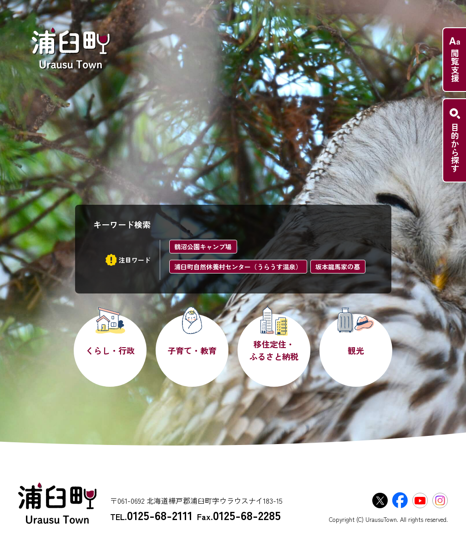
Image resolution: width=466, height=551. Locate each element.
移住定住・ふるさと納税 (274, 350)
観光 (356, 350)
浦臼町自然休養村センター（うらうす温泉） (238, 266)
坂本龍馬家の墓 (337, 266)
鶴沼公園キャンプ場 (203, 246)
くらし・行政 (110, 350)
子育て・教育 (192, 350)
